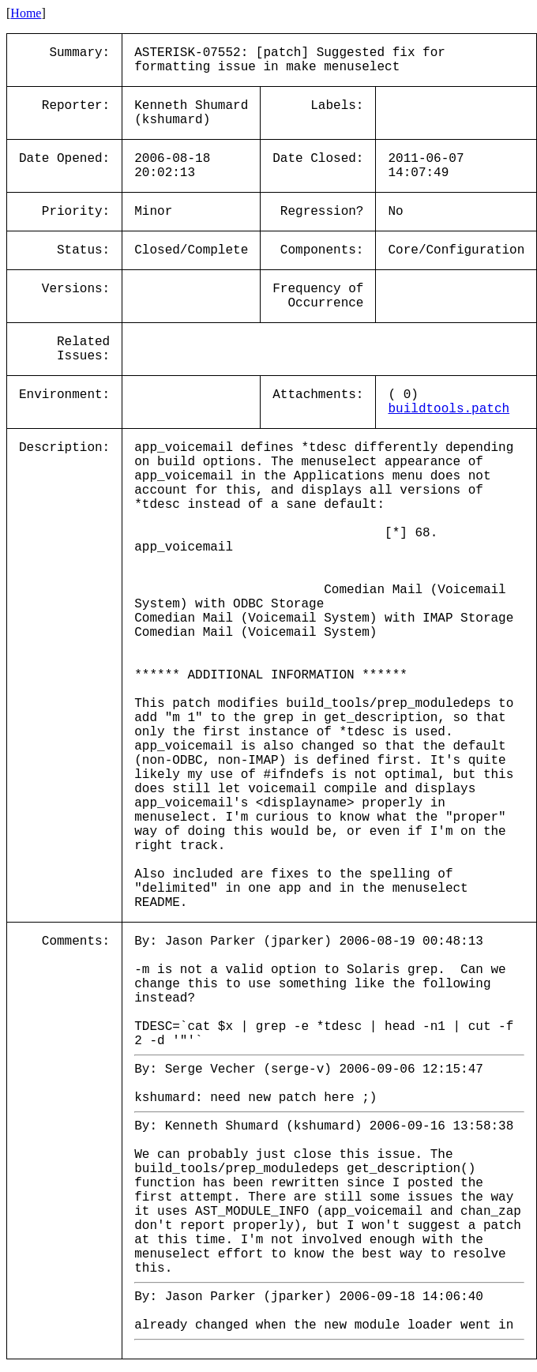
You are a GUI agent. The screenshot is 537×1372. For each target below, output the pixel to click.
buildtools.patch (448, 409)
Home (25, 13)
